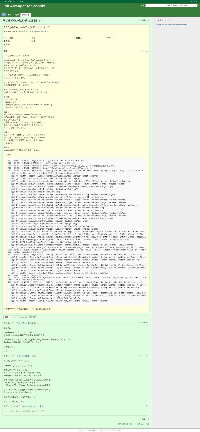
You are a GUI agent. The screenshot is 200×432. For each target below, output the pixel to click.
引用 (146, 52)
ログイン (194, 1)
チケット (26, 15)
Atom (142, 424)
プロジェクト (12, 1)
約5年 (23, 31)
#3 (147, 406)
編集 (143, 20)
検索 (142, 5)
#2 (147, 356)
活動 (17, 15)
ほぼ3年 (37, 31)
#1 (147, 322)
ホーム (4, 1)
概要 (9, 15)
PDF (147, 424)
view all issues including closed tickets (171, 25)
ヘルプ (20, 1)
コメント (14, 317)
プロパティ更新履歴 (28, 317)
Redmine (92, 430)
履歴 (6, 317)
